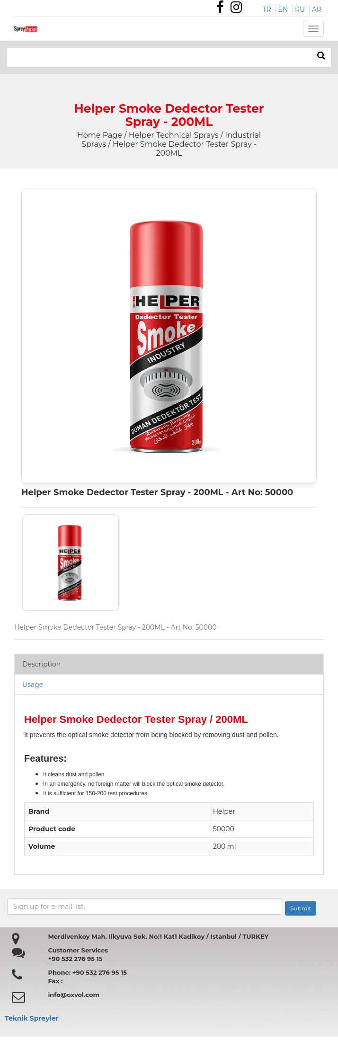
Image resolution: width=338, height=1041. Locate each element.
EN (283, 9)
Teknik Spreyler (32, 1018)
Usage (32, 684)
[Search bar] (127, 57)
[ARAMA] (321, 56)
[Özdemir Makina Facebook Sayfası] (222, 9)
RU (300, 9)
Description (41, 664)
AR (316, 9)
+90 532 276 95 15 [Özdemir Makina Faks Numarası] (75, 958)
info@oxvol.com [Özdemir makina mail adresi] (73, 994)
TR (267, 9)
